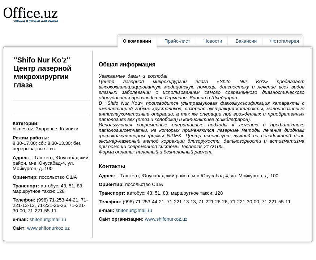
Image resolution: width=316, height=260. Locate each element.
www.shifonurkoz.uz (48, 228)
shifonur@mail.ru (48, 219)
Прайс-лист (177, 41)
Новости (213, 41)
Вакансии (246, 41)
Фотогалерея (284, 41)
